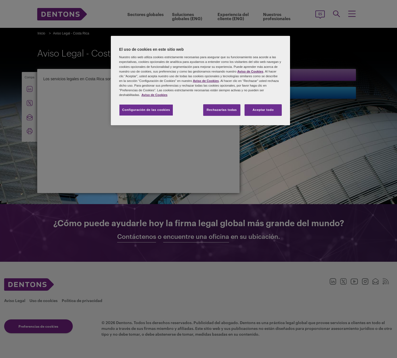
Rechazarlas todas (221, 109)
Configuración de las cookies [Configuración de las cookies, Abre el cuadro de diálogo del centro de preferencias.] (146, 109)
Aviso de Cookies (250, 71)
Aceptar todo (263, 109)
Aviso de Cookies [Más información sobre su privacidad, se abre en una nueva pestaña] (154, 95)
